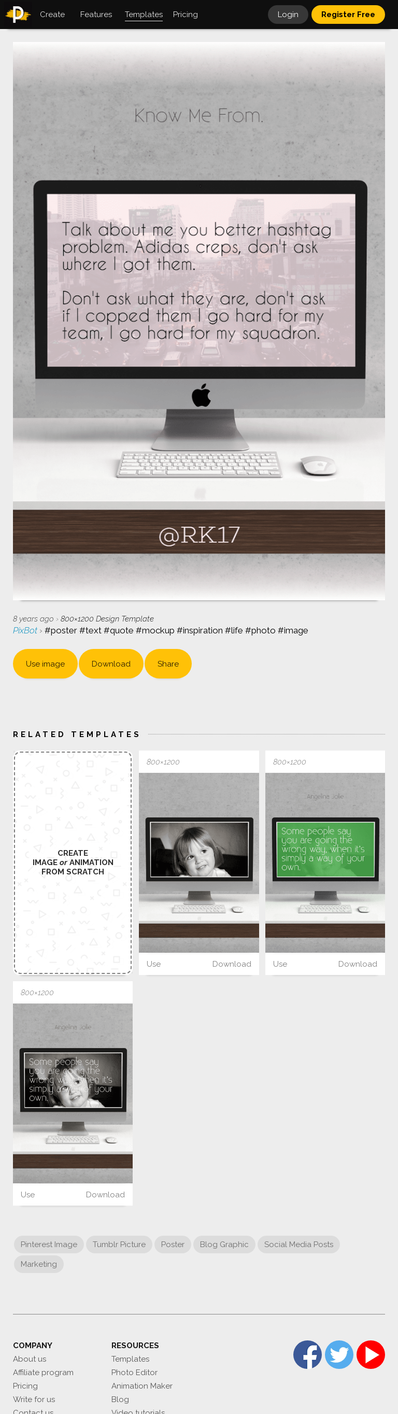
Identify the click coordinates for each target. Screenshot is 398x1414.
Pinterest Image (49, 1244)
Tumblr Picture (119, 1244)
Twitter (339, 1354)
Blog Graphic (224, 1244)
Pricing (25, 1386)
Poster (172, 1244)
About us (29, 1359)
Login (288, 14)
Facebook (307, 1354)
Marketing (39, 1264)
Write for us (34, 1399)
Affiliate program (43, 1372)
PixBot (26, 630)
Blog (120, 1399)
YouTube (371, 1354)
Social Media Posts (298, 1244)
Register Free (348, 14)
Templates (130, 1359)
